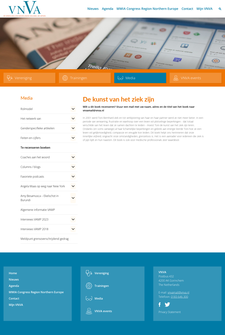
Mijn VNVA (205, 8)
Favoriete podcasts (32, 176)
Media (99, 298)
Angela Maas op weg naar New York (43, 186)
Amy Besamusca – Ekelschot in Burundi (40, 198)
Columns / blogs (30, 167)
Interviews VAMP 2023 (34, 219)
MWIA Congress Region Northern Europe (147, 8)
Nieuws (93, 8)
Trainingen (102, 286)
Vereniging (102, 273)
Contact (187, 8)
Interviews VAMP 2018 (34, 229)
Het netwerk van (31, 119)
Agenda (107, 8)
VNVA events (103, 311)
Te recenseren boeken (35, 147)
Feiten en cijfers (30, 138)
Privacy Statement (170, 312)
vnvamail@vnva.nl (178, 292)
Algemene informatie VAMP (38, 210)
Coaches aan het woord (35, 157)
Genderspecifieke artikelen (37, 128)
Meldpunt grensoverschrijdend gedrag (45, 239)
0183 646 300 (179, 297)
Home (82, 8)
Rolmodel (27, 109)
